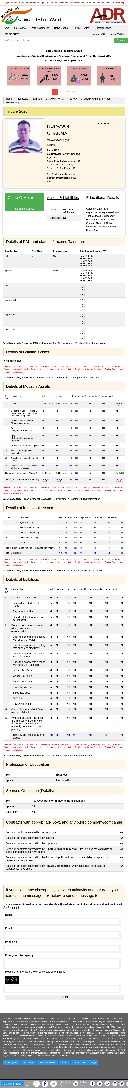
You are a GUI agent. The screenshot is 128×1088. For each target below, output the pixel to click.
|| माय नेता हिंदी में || (12, 34)
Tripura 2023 (23, 98)
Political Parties (81, 28)
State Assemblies (40, 28)
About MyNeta (117, 34)
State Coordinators (47, 1062)
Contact (64, 1062)
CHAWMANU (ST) (55, 98)
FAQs (93, 1062)
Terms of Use (79, 1062)
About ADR (99, 34)
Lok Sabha (20, 28)
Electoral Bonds (102, 28)
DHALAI (37, 98)
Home (6, 28)
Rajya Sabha (61, 28)
